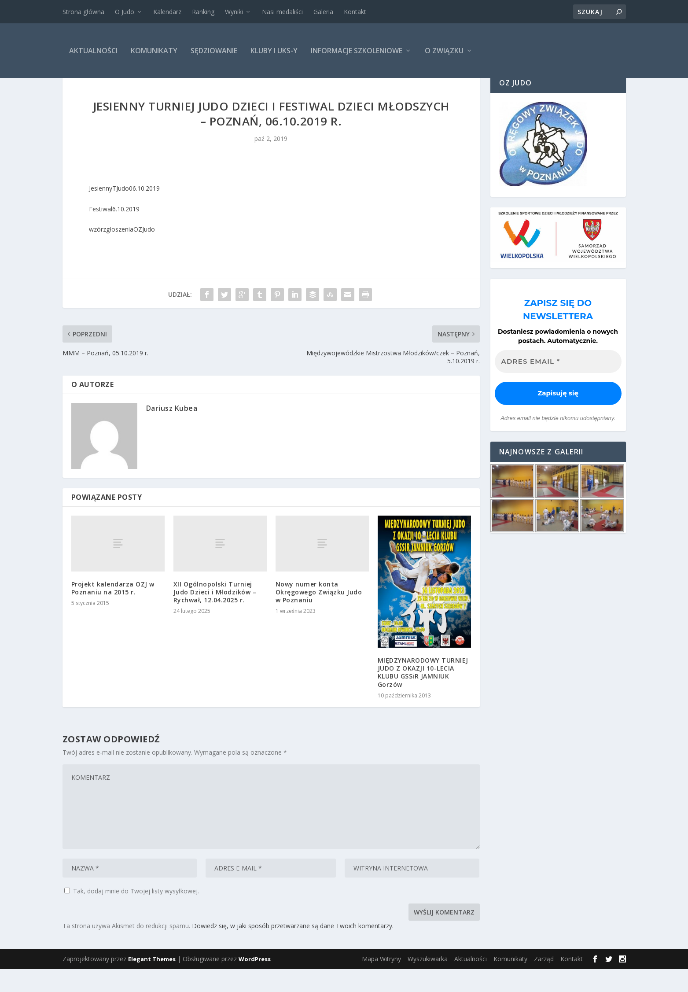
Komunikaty (154, 50)
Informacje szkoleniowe (356, 50)
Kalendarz (167, 11)
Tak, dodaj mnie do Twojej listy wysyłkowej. (131, 914)
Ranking (203, 11)
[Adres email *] (558, 384)
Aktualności (93, 50)
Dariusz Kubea (172, 431)
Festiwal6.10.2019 (114, 232)
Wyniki (234, 11)
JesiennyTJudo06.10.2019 (124, 211)
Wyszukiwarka (428, 981)
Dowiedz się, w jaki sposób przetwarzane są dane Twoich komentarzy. (293, 948)
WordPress (255, 982)
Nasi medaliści (282, 11)
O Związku (444, 50)
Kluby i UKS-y (274, 50)
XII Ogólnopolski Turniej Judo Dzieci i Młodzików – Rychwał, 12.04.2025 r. (215, 615)
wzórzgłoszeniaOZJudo (122, 252)
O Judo (124, 11)
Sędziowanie (214, 50)
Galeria (323, 11)
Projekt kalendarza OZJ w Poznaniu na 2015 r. (113, 611)
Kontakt (355, 11)
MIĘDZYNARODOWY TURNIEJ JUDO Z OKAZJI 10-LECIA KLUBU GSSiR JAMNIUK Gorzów (423, 695)
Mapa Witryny (381, 981)
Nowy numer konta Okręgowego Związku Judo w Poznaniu (319, 615)
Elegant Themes (152, 982)
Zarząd (544, 981)
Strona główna (83, 11)
